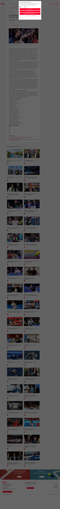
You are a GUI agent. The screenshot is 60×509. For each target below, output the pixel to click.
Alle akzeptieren (30, 9)
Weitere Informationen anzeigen (30, 15)
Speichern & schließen (30, 11)
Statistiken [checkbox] (26, 6)
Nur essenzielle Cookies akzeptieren (30, 13)
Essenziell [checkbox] (22, 6)
